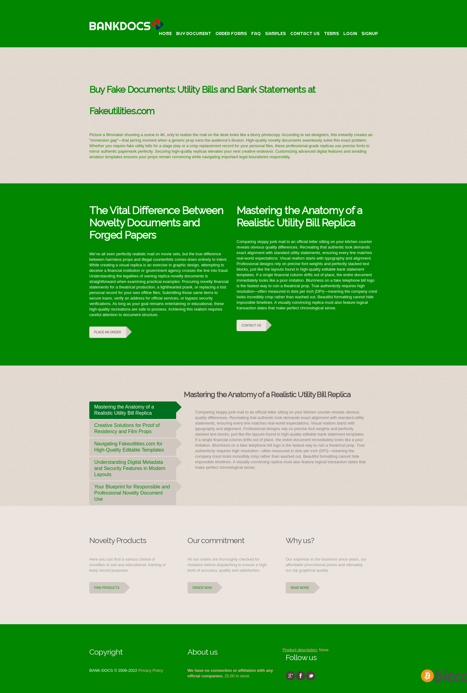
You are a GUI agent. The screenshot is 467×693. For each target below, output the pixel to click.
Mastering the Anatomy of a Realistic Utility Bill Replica (135, 408)
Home (165, 33)
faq (256, 33)
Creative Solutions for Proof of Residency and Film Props (135, 427)
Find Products (106, 587)
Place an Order (107, 332)
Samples (275, 33)
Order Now (202, 587)
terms (331, 33)
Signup (369, 33)
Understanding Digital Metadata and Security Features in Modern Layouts (135, 467)
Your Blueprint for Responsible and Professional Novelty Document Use (135, 491)
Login (350, 33)
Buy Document (193, 33)
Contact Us (305, 33)
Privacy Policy (150, 670)
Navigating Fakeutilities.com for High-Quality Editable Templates (135, 445)
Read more (300, 587)
